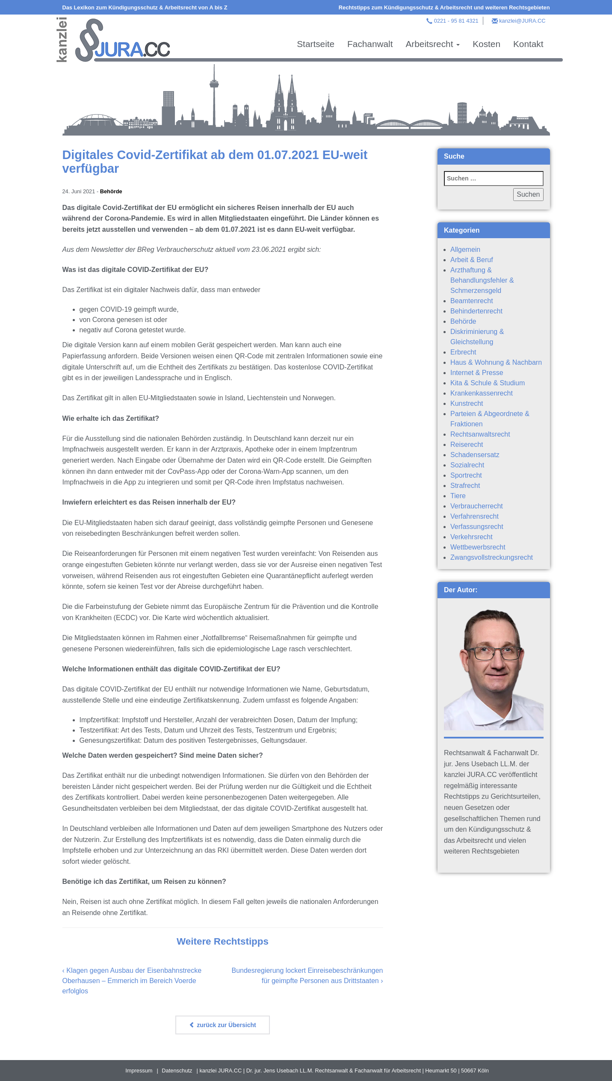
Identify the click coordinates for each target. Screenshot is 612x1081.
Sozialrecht (467, 465)
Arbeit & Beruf (471, 259)
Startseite (315, 44)
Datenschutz (177, 1070)
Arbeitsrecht (432, 44)
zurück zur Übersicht (222, 1025)
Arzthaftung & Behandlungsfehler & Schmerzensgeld (482, 280)
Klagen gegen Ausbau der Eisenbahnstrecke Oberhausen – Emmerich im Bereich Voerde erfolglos (132, 981)
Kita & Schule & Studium (487, 383)
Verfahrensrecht (474, 516)
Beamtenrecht (471, 300)
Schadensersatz (475, 454)
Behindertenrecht (476, 311)
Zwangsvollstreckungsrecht (491, 557)
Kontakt (528, 44)
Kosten (486, 44)
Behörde (111, 191)
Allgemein (465, 249)
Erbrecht (463, 352)
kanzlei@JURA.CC (522, 21)
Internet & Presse (476, 372)
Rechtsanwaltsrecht (480, 434)
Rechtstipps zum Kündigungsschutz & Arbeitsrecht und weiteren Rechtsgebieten (444, 7)
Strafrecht (465, 485)
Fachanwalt (370, 44)
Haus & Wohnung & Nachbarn (496, 362)
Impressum (138, 1070)
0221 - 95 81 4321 (456, 21)
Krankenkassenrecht (481, 393)
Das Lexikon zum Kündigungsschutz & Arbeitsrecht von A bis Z (145, 7)
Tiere (458, 495)
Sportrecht (466, 475)
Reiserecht (466, 444)
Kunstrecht (466, 403)
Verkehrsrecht (471, 536)
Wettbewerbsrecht (478, 547)
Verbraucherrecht (476, 506)
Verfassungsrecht (476, 526)
